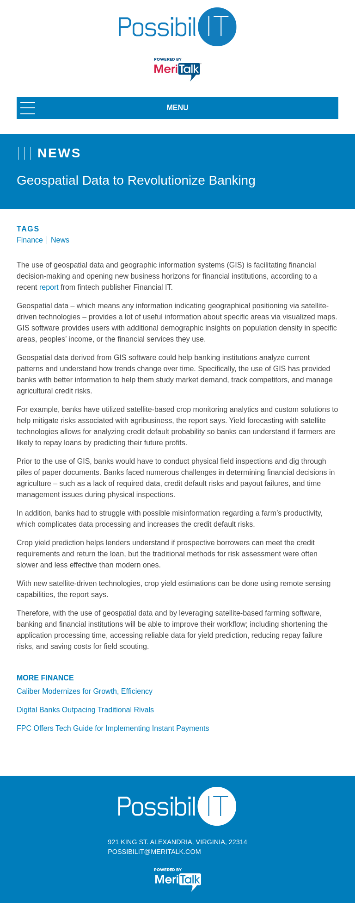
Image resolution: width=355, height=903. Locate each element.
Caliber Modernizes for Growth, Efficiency (85, 691)
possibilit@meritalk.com (154, 851)
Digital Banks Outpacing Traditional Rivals (85, 710)
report (49, 287)
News (60, 240)
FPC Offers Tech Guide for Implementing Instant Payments (113, 728)
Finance (30, 240)
